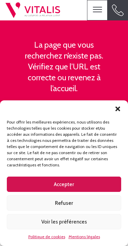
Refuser (64, 203)
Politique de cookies (46, 236)
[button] (117, 108)
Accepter (64, 184)
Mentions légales (84, 236)
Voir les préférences (64, 222)
